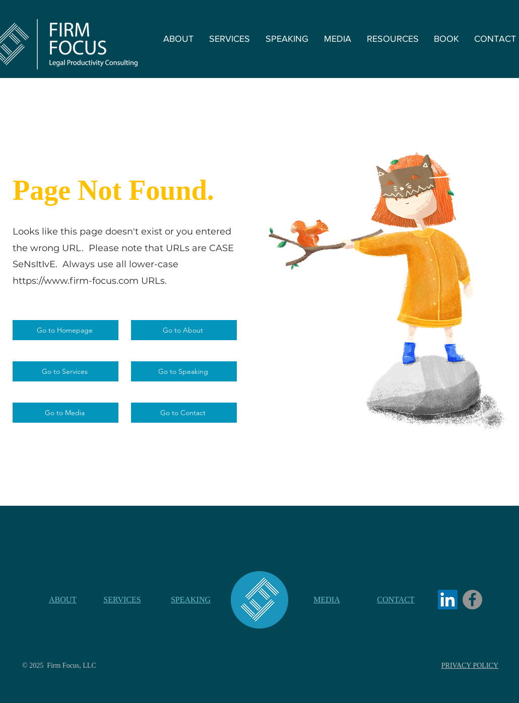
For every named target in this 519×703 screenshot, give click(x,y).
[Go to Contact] (184, 413)
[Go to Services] (65, 371)
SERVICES (122, 599)
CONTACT (395, 599)
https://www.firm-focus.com (76, 280)
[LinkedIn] (448, 599)
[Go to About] (184, 330)
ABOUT (63, 599)
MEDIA (326, 599)
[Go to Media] (65, 413)
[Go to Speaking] (184, 371)
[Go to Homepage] (65, 330)
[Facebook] (472, 599)
